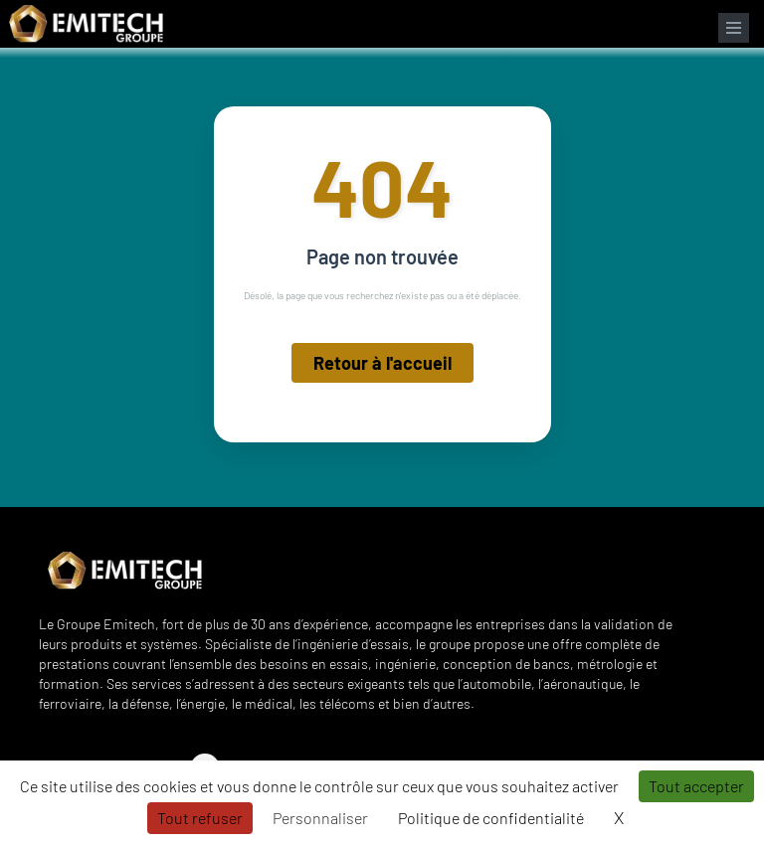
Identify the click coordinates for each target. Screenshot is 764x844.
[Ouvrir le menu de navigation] (733, 28)
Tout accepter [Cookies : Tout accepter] (696, 785)
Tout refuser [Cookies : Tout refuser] (200, 817)
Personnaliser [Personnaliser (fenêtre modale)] (320, 817)
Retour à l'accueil (382, 363)
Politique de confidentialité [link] (491, 817)
